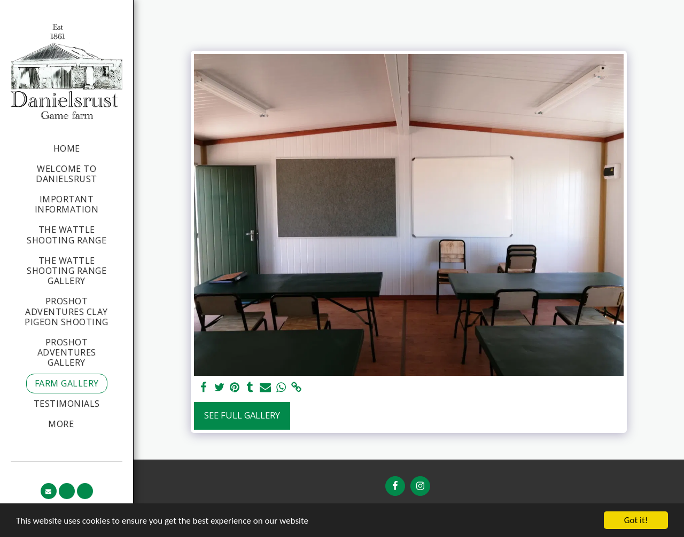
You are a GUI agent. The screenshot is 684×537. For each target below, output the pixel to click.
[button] (49, 491)
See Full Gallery (242, 415)
